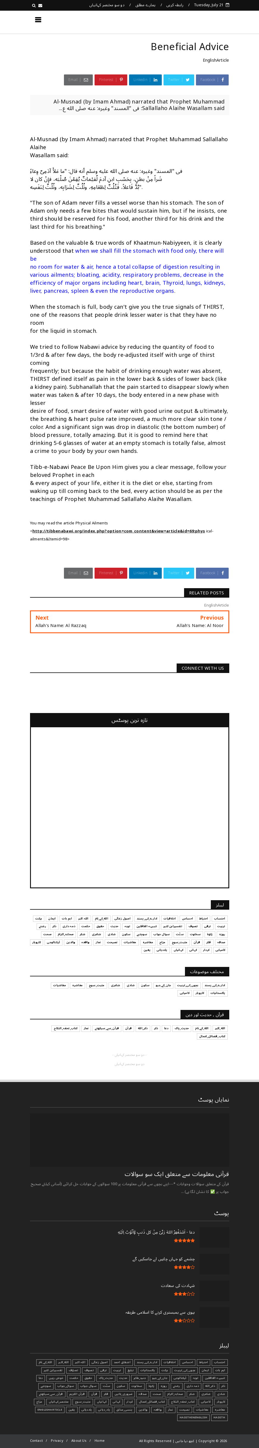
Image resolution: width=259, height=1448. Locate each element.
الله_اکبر (63, 1362)
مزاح (39, 1402)
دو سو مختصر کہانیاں (107, 5)
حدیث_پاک (106, 1378)
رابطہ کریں (174, 5)
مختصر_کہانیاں (59, 1402)
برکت (164, 1370)
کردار (129, 1402)
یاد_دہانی (104, 1410)
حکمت (74, 1378)
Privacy (57, 1440)
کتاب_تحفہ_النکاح (182, 1402)
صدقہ (143, 1394)
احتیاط (203, 1362)
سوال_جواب (65, 1386)
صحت (157, 1394)
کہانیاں (101, 1402)
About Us (79, 1440)
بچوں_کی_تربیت (184, 1370)
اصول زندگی (100, 1362)
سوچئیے (46, 1386)
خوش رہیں (56, 1378)
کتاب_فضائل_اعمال (152, 1402)
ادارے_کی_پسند (147, 1362)
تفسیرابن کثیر (53, 1370)
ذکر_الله (210, 1386)
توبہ (196, 1378)
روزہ (164, 1386)
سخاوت (136, 1386)
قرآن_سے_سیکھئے (51, 1394)
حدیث (123, 1378)
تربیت (117, 1370)
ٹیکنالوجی (180, 1378)
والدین (143, 1410)
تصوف (89, 1370)
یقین (71, 1410)
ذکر (223, 1386)
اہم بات (220, 1370)
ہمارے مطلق (145, 5)
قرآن (94, 1394)
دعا (41, 1378)
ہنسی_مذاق (124, 1410)
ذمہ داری (192, 1386)
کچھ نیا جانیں (205, 21)
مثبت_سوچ (83, 1402)
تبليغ (131, 1370)
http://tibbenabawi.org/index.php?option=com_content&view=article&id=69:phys (118, 531)
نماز (170, 1410)
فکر (106, 1394)
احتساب (219, 1362)
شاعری (206, 1394)
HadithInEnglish (193, 1417)
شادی (221, 1394)
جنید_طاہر (140, 1378)
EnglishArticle (216, 60)
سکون (121, 1386)
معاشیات (202, 1410)
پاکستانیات (147, 1370)
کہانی (116, 1402)
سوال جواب (88, 1386)
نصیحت (184, 1410)
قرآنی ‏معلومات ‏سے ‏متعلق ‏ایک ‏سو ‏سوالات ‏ (176, 1174)
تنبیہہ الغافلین (215, 1378)
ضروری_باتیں (123, 1394)
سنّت (107, 1386)
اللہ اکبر (80, 1362)
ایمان (205, 1370)
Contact (36, 1440)
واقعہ (158, 1410)
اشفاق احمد (122, 1362)
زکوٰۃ (151, 1386)
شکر (192, 1394)
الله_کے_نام (45, 1362)
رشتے (176, 1386)
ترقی (103, 1370)
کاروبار (221, 1402)
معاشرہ (220, 1410)
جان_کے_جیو (159, 1378)
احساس (187, 1362)
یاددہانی (86, 1410)
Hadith (219, 1417)
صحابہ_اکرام (175, 1394)
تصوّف (73, 1370)
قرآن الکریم (77, 1394)
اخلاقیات (170, 1362)
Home (100, 1440)
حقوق (88, 1378)
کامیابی (206, 1402)
